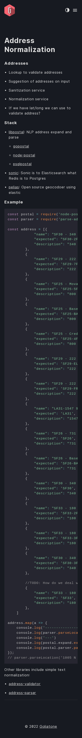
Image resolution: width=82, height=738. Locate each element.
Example (13, 202)
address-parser (22, 693)
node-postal (24, 155)
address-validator (25, 684)
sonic (13, 173)
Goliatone (48, 726)
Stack (10, 122)
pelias (14, 187)
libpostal (16, 132)
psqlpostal (22, 164)
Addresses (16, 63)
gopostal (21, 146)
